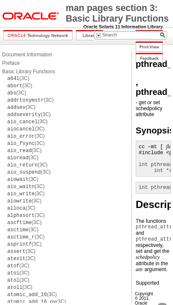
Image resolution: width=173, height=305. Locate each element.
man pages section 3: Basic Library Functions (117, 13)
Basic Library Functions (28, 72)
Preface (11, 63)
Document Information (27, 55)
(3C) (18, 78)
